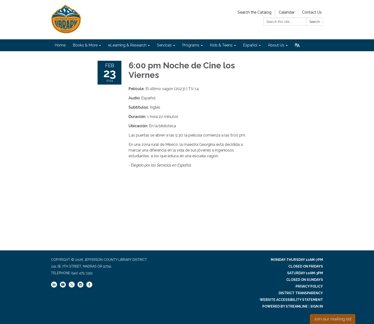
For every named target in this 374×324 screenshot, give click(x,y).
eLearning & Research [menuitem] (127, 45)
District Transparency (301, 293)
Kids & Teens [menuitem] (221, 45)
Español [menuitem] (250, 45)
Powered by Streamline (285, 306)
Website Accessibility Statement (291, 300)
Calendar (287, 12)
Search (314, 22)
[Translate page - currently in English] (297, 45)
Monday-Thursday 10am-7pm (297, 260)
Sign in (316, 306)
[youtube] (63, 286)
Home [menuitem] (60, 45)
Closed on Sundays (304, 280)
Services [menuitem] (164, 45)
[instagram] (80, 286)
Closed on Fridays (305, 266)
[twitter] (72, 285)
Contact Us (312, 12)
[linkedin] (54, 286)
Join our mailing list (333, 318)
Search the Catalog (254, 12)
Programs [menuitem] (190, 45)
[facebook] (89, 286)
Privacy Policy (309, 286)
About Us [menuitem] (276, 45)
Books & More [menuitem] (85, 45)
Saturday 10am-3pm (305, 273)
